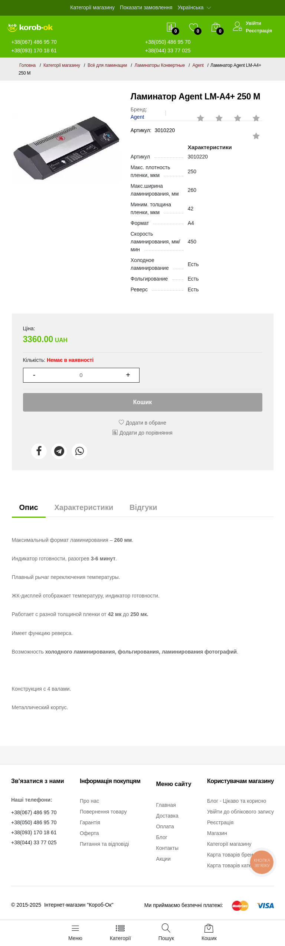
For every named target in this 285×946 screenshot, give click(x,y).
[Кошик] (209, 933)
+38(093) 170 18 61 (34, 50)
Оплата (165, 826)
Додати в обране (142, 423)
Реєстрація (259, 30)
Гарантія (90, 822)
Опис (28, 507)
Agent (197, 65)
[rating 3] (216, 115)
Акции (163, 859)
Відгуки (143, 507)
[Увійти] (237, 27)
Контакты (167, 848)
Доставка (167, 816)
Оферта (89, 833)
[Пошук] (166, 933)
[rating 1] (253, 132)
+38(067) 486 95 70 (34, 812)
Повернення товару (103, 812)
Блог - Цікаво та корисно (236, 801)
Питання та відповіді (104, 844)
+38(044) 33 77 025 (168, 50)
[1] (81, 375)
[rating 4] (234, 115)
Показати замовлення (146, 7)
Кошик (142, 402)
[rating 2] (197, 115)
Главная (166, 805)
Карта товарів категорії (234, 865)
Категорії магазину (92, 7)
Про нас (89, 801)
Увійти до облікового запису (240, 812)
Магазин (217, 833)
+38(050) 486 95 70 (34, 822)
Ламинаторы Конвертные (160, 65)
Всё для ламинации (107, 65)
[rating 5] (253, 115)
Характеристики (83, 507)
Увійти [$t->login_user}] (253, 23)
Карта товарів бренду (233, 855)
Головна (27, 65)
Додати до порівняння (142, 433)
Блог (161, 837)
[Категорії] (120, 933)
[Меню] (75, 933)
